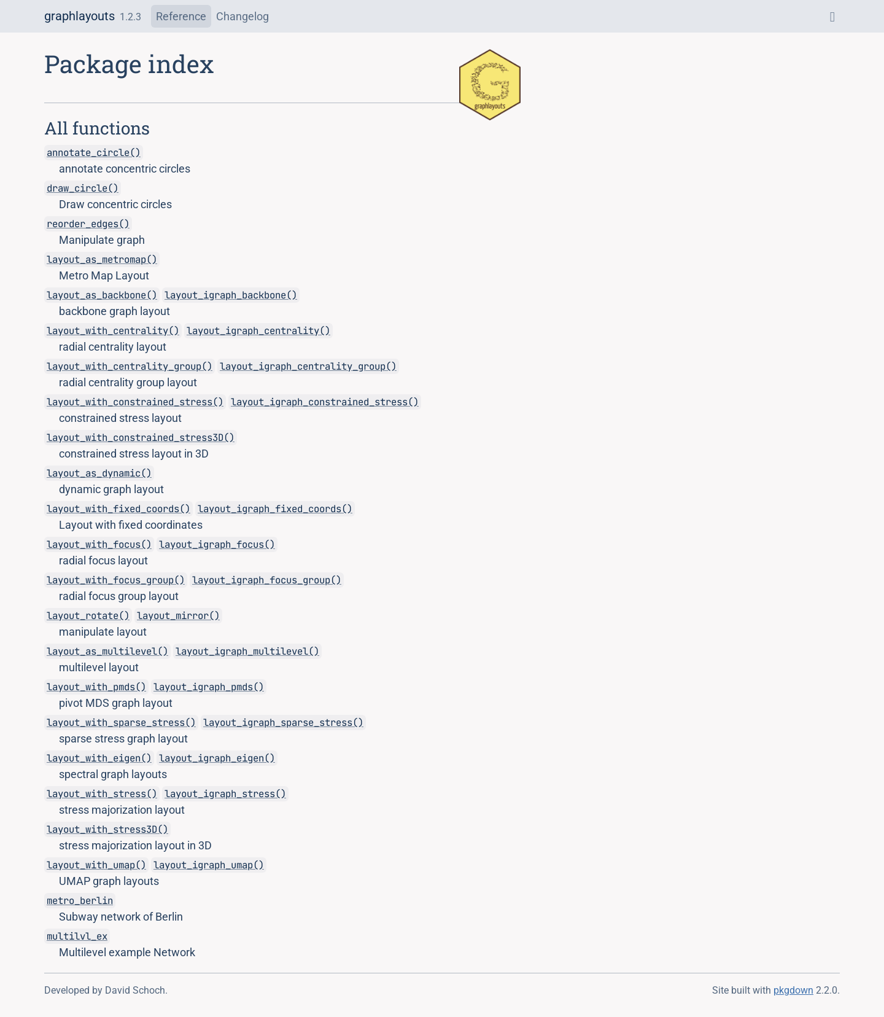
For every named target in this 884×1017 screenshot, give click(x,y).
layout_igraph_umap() (208, 865)
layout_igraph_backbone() (231, 295)
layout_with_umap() (96, 865)
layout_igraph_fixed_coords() (275, 508)
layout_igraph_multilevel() (247, 651)
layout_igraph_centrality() (258, 330)
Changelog (242, 16)
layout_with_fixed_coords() (118, 508)
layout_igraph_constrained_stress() (325, 401)
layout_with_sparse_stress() (121, 722)
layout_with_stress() (102, 793)
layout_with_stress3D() (107, 829)
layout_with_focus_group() (116, 580)
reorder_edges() (88, 223)
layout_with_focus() (99, 544)
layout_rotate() (88, 615)
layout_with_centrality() (113, 330)
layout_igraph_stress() (225, 793)
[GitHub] (832, 16)
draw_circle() (82, 188)
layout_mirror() (178, 615)
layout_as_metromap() (102, 259)
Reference (181, 16)
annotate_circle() (94, 152)
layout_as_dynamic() (99, 473)
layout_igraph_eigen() (217, 758)
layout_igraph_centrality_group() (308, 366)
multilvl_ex (77, 936)
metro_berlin (80, 900)
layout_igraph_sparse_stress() (283, 722)
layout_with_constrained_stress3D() (141, 437)
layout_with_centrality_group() (129, 366)
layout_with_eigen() (99, 758)
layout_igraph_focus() (217, 544)
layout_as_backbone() (102, 295)
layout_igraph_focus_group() (266, 580)
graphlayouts (79, 16)
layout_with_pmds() (96, 686)
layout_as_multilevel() (107, 651)
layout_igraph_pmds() (208, 686)
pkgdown (793, 990)
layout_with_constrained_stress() (135, 401)
